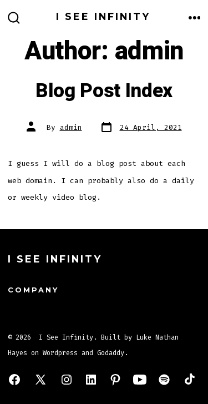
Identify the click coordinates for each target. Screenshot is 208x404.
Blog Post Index (104, 91)
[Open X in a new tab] (40, 380)
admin (71, 127)
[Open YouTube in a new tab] (140, 380)
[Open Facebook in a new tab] (14, 380)
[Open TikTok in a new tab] (189, 380)
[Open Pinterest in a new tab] (115, 380)
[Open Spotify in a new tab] (164, 380)
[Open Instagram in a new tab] (67, 380)
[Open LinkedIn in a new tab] (91, 380)
